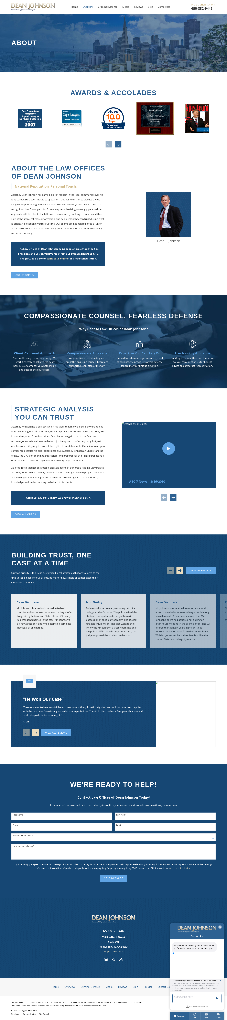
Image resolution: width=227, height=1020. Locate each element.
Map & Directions (113, 951)
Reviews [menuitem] (138, 6)
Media (109, 986)
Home (55, 986)
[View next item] (118, 144)
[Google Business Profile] (106, 959)
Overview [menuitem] (88, 6)
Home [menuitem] (74, 6)
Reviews (122, 986)
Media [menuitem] (125, 6)
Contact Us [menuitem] (164, 6)
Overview (69, 986)
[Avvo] (120, 959)
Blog (135, 986)
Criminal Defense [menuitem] (107, 6)
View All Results (201, 570)
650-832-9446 (201, 8)
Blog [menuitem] (150, 6)
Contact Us (164, 986)
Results (148, 986)
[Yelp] (113, 959)
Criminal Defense (90, 986)
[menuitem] (15, 1014)
